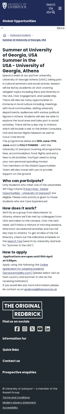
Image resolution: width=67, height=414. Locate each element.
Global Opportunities (19, 21)
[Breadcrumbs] (32, 39)
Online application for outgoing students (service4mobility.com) (25, 269)
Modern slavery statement (19, 402)
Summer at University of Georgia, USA (24, 39)
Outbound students (20, 35)
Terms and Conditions (16, 397)
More (32, 28)
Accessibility (10, 407)
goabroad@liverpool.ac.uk (40, 289)
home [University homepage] (5, 35)
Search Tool (14, 241)
